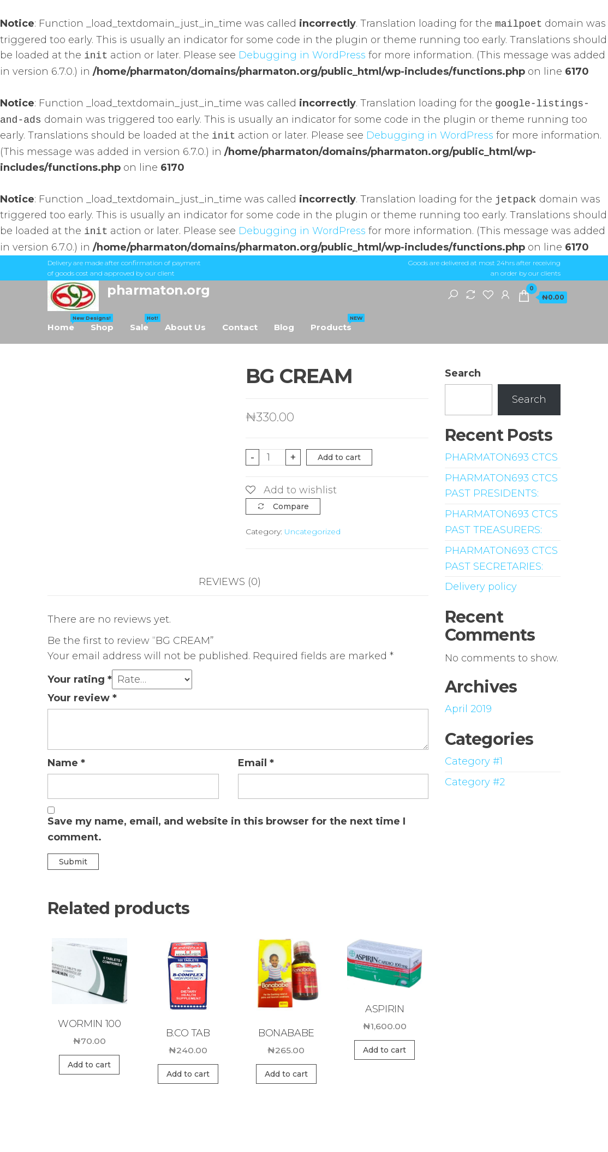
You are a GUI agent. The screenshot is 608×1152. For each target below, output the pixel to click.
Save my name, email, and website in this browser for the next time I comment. (226, 829)
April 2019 (468, 709)
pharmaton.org (158, 290)
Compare (291, 506)
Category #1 (474, 761)
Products (335, 323)
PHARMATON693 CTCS (501, 457)
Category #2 (475, 782)
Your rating (79, 679)
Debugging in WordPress (302, 56)
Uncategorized (312, 531)
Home (64, 323)
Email (256, 763)
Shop (102, 327)
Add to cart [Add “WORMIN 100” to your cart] (89, 1065)
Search (463, 373)
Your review (82, 698)
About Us (185, 327)
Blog (284, 327)
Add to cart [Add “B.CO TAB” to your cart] (188, 1074)
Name (66, 763)
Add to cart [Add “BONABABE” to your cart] (286, 1074)
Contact (240, 327)
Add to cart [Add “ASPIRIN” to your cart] (384, 1050)
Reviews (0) (230, 582)
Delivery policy (481, 587)
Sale (143, 323)
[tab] (238, 582)
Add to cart (339, 457)
